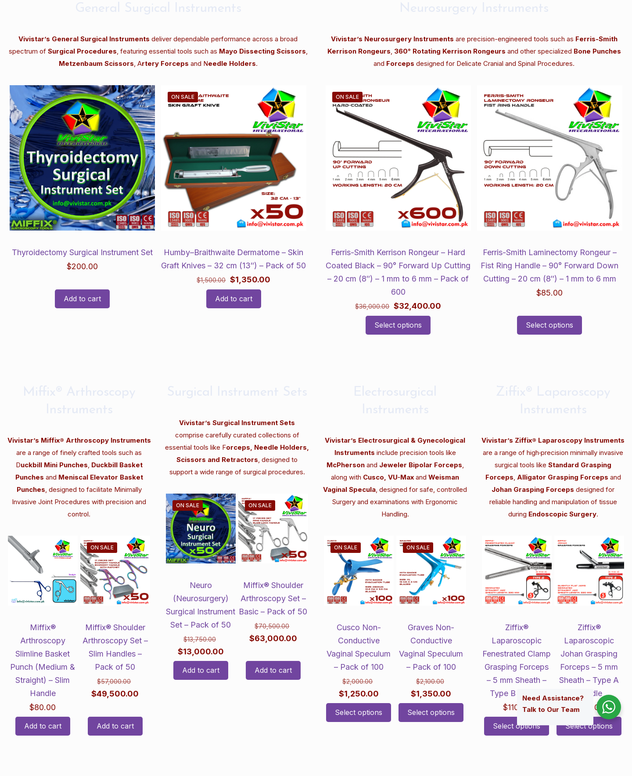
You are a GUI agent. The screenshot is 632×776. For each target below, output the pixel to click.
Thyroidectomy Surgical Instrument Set (82, 252)
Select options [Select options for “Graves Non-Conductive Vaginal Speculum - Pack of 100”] (431, 712)
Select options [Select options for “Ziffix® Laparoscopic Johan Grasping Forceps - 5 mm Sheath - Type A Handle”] (589, 726)
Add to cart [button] (82, 298)
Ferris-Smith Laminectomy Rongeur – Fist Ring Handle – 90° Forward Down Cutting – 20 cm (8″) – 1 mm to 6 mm (549, 265)
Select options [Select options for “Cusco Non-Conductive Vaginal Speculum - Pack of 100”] (358, 712)
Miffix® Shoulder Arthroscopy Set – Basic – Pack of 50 (273, 598)
